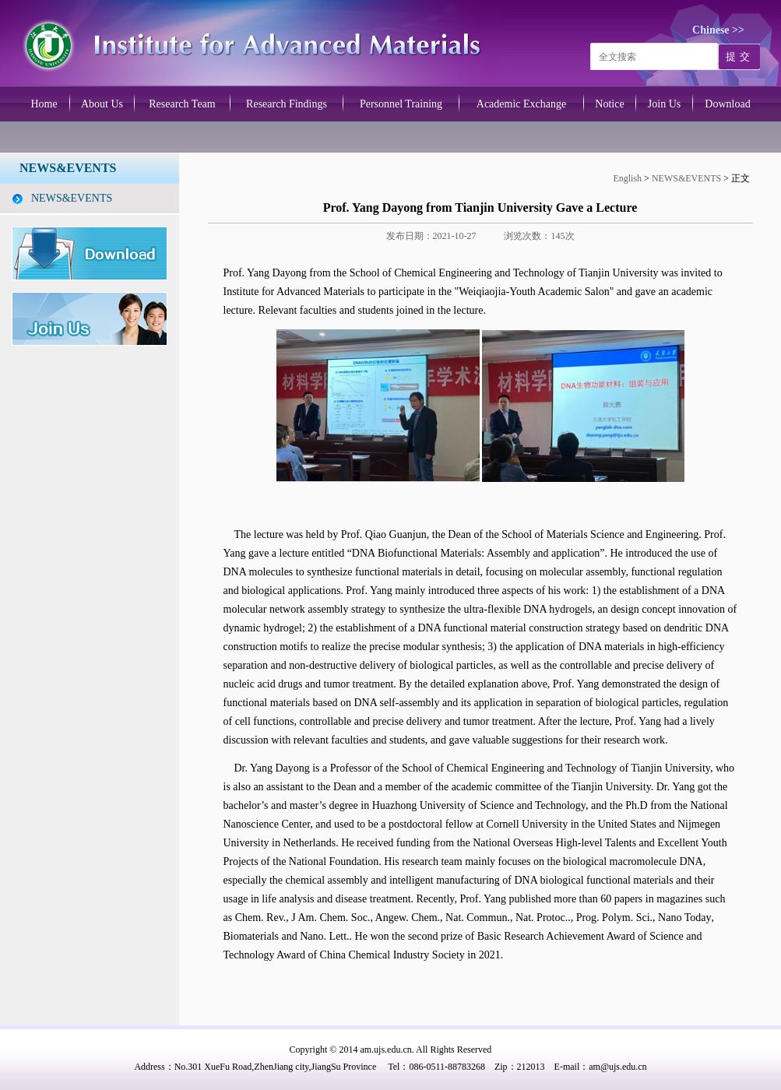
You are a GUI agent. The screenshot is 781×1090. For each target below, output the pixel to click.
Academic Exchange (521, 104)
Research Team (182, 104)
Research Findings (286, 104)
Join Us (664, 104)
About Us (102, 104)
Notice (609, 104)
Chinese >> (718, 30)
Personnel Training (401, 104)
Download (727, 104)
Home (43, 104)
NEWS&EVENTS (71, 198)
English (628, 178)
